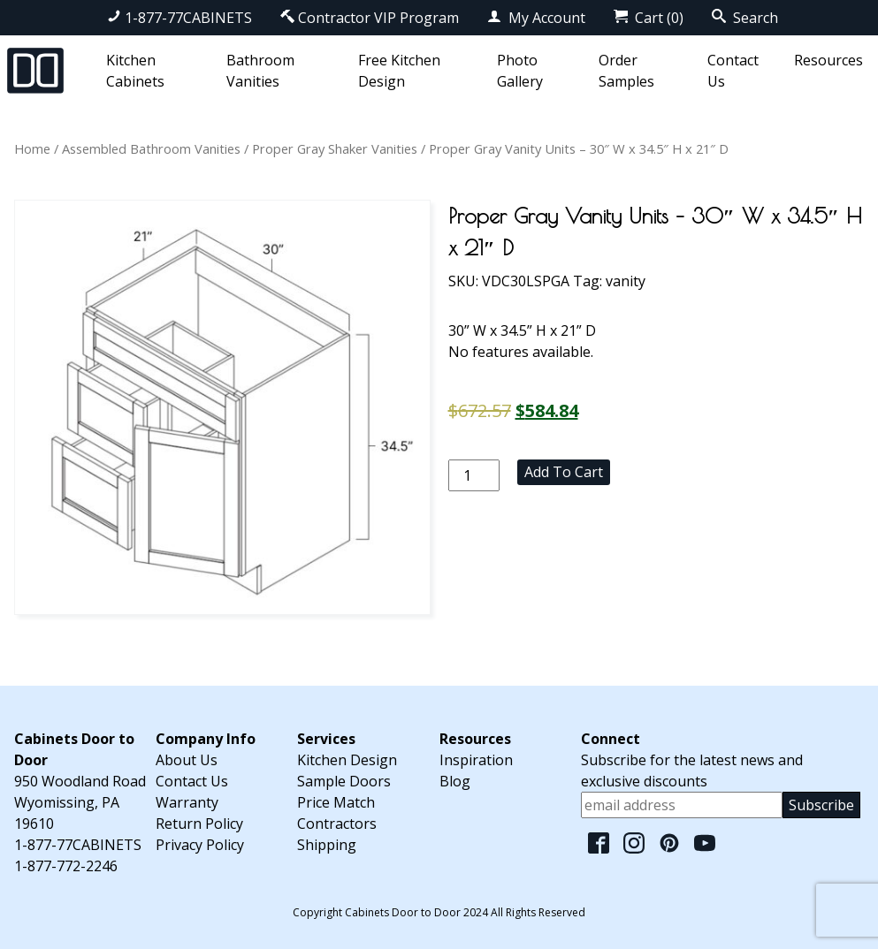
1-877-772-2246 (66, 866)
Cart (648, 17)
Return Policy (199, 823)
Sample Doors (344, 781)
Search (745, 17)
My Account (536, 17)
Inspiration (476, 760)
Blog (454, 781)
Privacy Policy (200, 844)
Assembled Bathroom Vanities (151, 148)
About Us (187, 760)
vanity (625, 281)
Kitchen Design (347, 760)
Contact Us (192, 781)
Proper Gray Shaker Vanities (334, 148)
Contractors (337, 823)
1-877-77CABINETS (179, 17)
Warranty (187, 802)
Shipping (326, 844)
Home (32, 148)
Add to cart (563, 472)
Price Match (336, 802)
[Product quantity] (474, 475)
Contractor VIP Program (369, 17)
